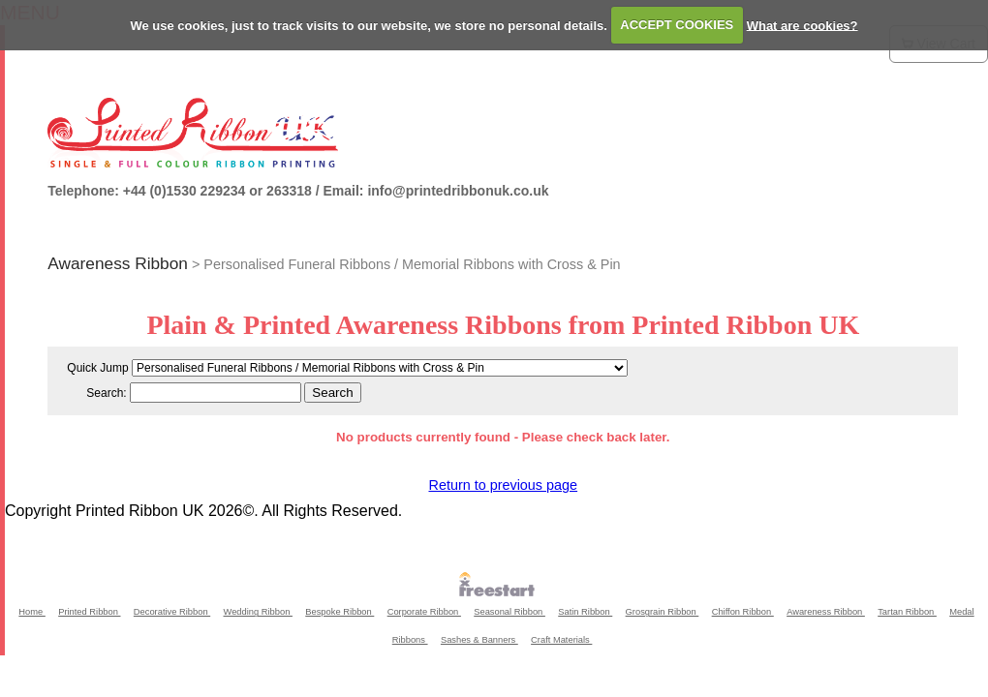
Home (31, 612)
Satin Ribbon (585, 612)
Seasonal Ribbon (509, 612)
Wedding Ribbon (258, 612)
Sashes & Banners (479, 640)
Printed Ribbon (89, 612)
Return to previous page (502, 485)
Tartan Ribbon (907, 612)
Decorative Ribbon (172, 612)
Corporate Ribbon (424, 612)
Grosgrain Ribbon (662, 612)
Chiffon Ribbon (743, 612)
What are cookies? (802, 24)
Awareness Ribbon (117, 263)
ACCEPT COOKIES (676, 24)
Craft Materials (561, 640)
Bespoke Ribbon (339, 612)
